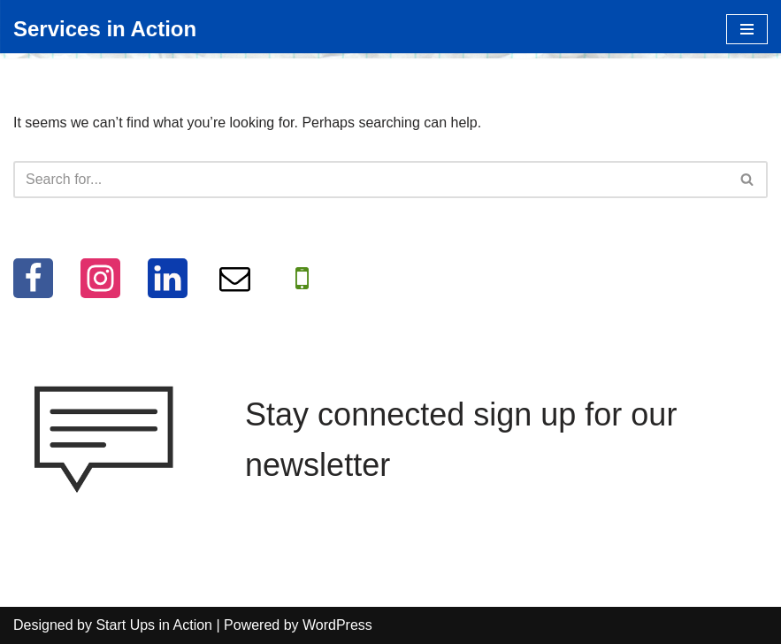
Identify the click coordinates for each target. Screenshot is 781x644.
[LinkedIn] (168, 278)
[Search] (370, 179)
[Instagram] (100, 278)
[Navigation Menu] (747, 29)
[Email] (235, 278)
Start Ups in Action (154, 624)
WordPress (337, 624)
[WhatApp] (302, 278)
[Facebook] (33, 278)
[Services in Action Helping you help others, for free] (104, 29)
